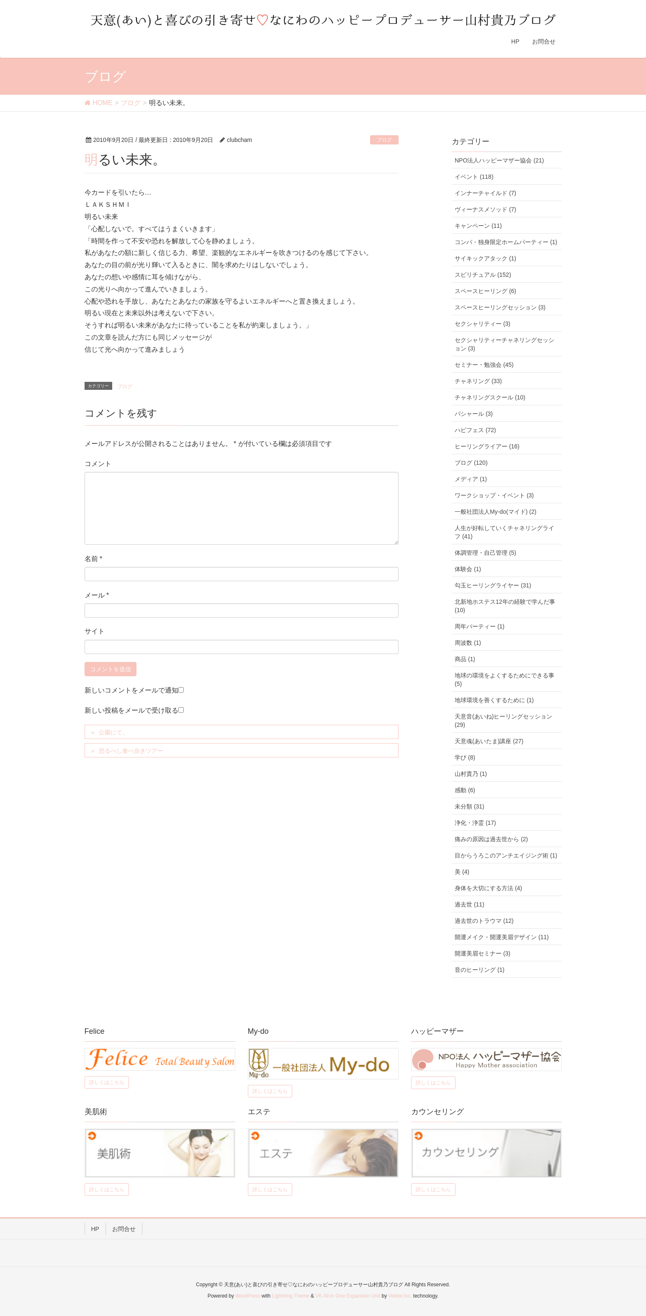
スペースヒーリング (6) (485, 291)
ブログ (384, 140)
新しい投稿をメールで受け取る (131, 710)
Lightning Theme (290, 1296)
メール (97, 595)
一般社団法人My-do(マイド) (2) (495, 511)
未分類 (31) (469, 806)
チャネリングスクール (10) (490, 397)
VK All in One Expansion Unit (347, 1296)
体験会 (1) (468, 569)
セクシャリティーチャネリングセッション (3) (504, 344)
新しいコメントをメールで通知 (131, 690)
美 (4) (462, 871)
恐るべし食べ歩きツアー (131, 750)
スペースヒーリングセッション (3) (500, 307)
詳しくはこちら (106, 1082)
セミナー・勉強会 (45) (484, 364)
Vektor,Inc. (400, 1296)
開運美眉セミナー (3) (482, 953)
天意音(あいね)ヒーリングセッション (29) (503, 720)
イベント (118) (474, 176)
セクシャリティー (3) (482, 323)
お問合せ (124, 1229)
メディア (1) (471, 479)
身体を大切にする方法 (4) (488, 888)
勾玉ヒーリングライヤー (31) (493, 585)
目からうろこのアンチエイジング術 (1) (506, 855)
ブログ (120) (471, 462)
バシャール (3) (474, 413)
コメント (98, 463)
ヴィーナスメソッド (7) (485, 209)
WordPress (247, 1296)
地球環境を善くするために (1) (494, 700)
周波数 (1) (468, 642)
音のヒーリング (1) (479, 969)
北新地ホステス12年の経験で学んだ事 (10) (505, 605)
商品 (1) (465, 659)
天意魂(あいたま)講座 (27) (489, 741)
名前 (94, 558)
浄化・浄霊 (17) (475, 822)
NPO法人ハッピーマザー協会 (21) (499, 160)
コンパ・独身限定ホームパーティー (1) (506, 242)
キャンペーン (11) (478, 225)
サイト (95, 631)
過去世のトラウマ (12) (484, 920)
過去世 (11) (469, 904)
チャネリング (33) (478, 381)
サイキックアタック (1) (485, 258)
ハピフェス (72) (475, 430)
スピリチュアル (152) (483, 274)
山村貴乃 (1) (471, 773)
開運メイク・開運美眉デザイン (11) (502, 937)
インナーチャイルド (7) (485, 193)
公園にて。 (113, 732)
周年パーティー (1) (479, 626)
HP (95, 1229)
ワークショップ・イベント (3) (494, 495)
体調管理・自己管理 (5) (485, 552)
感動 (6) (465, 790)
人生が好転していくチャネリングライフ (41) (504, 532)
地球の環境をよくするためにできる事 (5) (504, 679)
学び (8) (465, 757)
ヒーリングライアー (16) (487, 446)
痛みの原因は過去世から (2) (491, 839)
